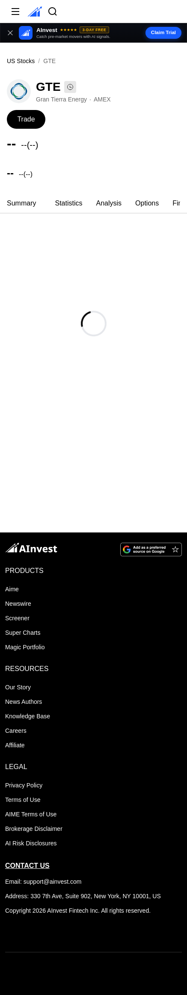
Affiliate (15, 745)
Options (147, 203)
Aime (12, 589)
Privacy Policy (23, 785)
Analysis (109, 203)
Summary (21, 203)
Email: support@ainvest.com (43, 881)
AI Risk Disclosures (31, 843)
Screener (17, 618)
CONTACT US (27, 865)
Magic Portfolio (25, 647)
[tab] (21, 204)
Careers (16, 730)
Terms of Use (22, 799)
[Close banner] (10, 33)
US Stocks (21, 61)
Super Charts (22, 632)
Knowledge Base (27, 716)
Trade (26, 119)
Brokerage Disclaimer (33, 828)
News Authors (23, 701)
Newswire (18, 603)
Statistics (68, 203)
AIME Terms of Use (30, 814)
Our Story (18, 687)
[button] (93, 33)
